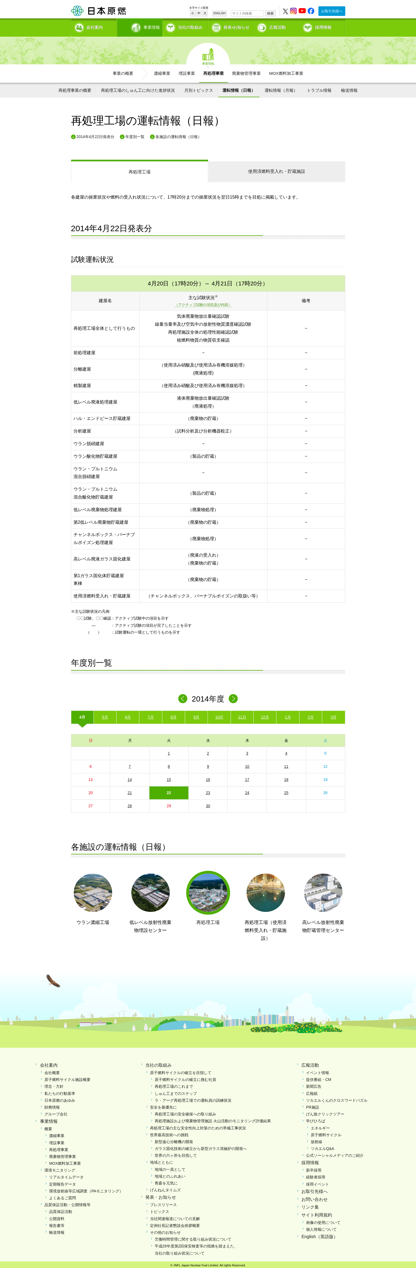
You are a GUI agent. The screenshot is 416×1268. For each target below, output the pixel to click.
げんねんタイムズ (165, 1188)
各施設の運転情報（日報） (178, 135)
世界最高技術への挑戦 (169, 1133)
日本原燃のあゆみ (59, 1098)
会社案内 (94, 26)
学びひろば (315, 1119)
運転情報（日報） (238, 88)
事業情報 (140, 26)
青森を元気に (166, 1181)
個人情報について (321, 1227)
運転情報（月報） (281, 88)
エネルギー (320, 1126)
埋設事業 (187, 71)
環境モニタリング (59, 1168)
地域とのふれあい (170, 1174)
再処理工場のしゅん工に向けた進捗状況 (138, 88)
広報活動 (277, 26)
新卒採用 (313, 1168)
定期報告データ (62, 1182)
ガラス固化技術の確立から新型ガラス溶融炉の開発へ (201, 1146)
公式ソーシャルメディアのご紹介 (335, 1153)
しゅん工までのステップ (176, 1091)
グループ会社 (55, 1112)
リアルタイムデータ (66, 1175)
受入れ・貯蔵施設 (276, 169)
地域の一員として (170, 1167)
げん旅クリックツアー (325, 1112)
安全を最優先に (163, 1105)
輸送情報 (349, 88)
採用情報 (323, 26)
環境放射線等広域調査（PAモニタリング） (86, 1189)
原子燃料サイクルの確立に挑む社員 (185, 1077)
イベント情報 (317, 1071)
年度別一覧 (135, 135)
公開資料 (56, 1217)
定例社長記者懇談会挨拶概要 (175, 1223)
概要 (48, 1127)
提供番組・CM (318, 1077)
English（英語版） (319, 1234)
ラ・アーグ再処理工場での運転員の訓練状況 (193, 1098)
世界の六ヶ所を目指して (176, 1153)
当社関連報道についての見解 (175, 1217)
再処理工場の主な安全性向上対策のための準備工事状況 (198, 1126)
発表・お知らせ (160, 1195)
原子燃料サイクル (326, 1133)
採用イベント (317, 1182)
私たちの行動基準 (59, 1091)
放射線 (316, 1140)
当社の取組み (190, 26)
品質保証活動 (60, 1209)
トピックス (159, 1209)
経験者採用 (315, 1175)
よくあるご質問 (62, 1196)
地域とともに (161, 1160)
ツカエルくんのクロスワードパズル (336, 1098)
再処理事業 (213, 71)
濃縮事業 (162, 71)
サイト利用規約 (316, 1213)
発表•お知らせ (236, 26)
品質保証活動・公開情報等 (67, 1203)
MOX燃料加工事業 (286, 71)
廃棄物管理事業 (246, 71)
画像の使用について (323, 1220)
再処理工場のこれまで (174, 1085)
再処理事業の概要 (74, 88)
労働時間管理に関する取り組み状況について (193, 1237)
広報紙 (312, 1091)
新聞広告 (313, 1085)
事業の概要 (123, 71)
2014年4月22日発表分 (96, 135)
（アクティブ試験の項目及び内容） (203, 303)
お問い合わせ (314, 1197)
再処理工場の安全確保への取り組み (185, 1112)
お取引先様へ (332, 11)
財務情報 (52, 1105)
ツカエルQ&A (322, 1146)
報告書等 (56, 1223)
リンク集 (310, 1205)
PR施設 (312, 1105)
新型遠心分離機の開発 (174, 1140)
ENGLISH (220, 13)
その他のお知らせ (165, 1230)
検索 (270, 13)
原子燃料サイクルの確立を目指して (180, 1071)
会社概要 (52, 1071)
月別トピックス (198, 88)
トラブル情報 (319, 88)
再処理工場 (140, 170)
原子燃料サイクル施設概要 (67, 1077)
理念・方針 (54, 1085)
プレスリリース (163, 1203)
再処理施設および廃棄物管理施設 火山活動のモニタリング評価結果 (213, 1119)
